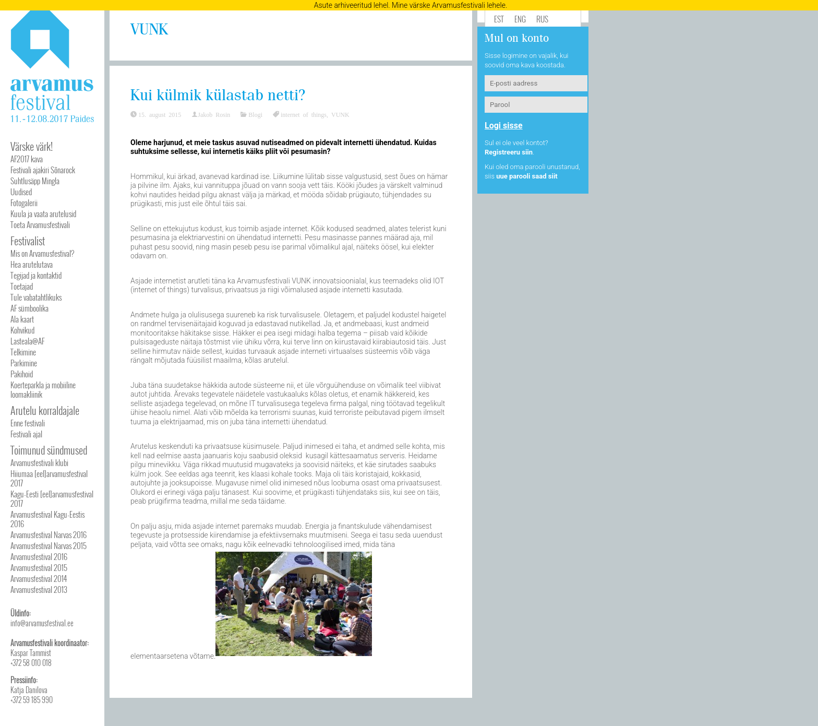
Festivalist (27, 240)
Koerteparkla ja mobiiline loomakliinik (43, 389)
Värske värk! (31, 146)
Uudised (21, 191)
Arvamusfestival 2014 (38, 578)
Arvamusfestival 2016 (38, 556)
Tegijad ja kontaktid (36, 275)
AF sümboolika (29, 308)
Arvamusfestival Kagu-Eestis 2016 (47, 518)
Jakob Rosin (214, 114)
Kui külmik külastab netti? (217, 96)
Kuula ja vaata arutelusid (43, 213)
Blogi (255, 114)
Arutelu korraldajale (44, 410)
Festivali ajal (26, 433)
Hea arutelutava (31, 264)
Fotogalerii (24, 202)
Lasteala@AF (27, 341)
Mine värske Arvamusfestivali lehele (449, 5)
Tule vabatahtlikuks (36, 297)
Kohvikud (22, 330)
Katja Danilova (28, 689)
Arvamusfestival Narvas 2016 (48, 534)
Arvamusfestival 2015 (38, 567)
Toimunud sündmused (48, 450)
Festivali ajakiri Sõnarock (42, 169)
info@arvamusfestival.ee (42, 622)
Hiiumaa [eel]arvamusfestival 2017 (49, 478)
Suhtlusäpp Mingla (34, 180)
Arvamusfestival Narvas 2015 (48, 545)
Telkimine (23, 352)
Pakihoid (21, 373)
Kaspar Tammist (30, 652)
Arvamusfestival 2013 (38, 589)
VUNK (340, 114)
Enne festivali (27, 423)
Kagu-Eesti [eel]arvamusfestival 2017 (51, 498)
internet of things (304, 114)
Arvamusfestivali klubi (39, 462)
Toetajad (21, 286)
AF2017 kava (26, 158)
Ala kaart (22, 319)
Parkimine (23, 362)
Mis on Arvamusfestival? (42, 253)
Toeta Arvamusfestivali (40, 224)
